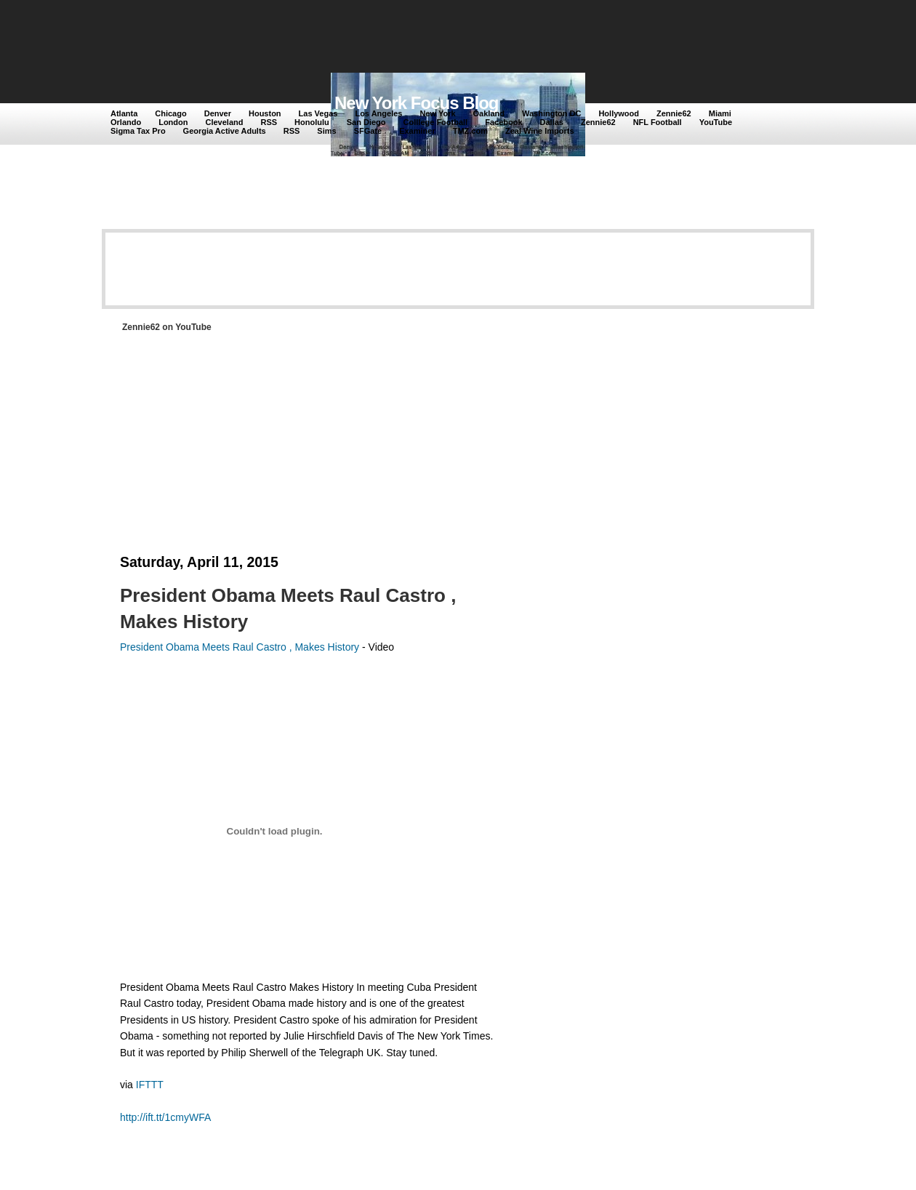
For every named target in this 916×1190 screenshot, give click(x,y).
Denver (217, 113)
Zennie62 (673, 113)
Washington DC (551, 113)
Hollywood (618, 113)
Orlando (126, 122)
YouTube (715, 122)
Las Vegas (318, 113)
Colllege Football (435, 122)
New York (437, 113)
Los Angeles (378, 113)
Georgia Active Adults (224, 130)
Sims (326, 130)
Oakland (489, 113)
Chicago (170, 113)
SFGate (368, 130)
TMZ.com (470, 130)
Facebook (503, 122)
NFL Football (657, 122)
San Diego (366, 122)
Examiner (417, 130)
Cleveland (225, 122)
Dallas (551, 122)
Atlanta (124, 113)
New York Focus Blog (416, 103)
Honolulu (311, 122)
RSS (268, 122)
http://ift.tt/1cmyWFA (165, 1117)
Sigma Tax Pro (138, 130)
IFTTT (150, 1084)
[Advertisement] (377, 38)
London (173, 122)
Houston (265, 113)
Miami (720, 113)
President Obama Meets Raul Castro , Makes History (239, 647)
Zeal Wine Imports (539, 130)
